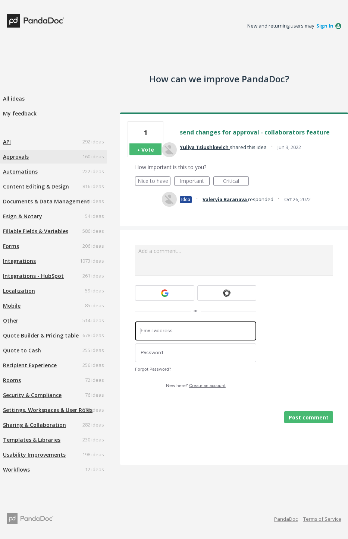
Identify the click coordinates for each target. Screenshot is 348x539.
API (7, 141)
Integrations (19, 260)
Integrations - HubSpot (33, 275)
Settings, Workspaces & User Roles (48, 409)
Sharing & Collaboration (34, 424)
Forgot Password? (153, 369)
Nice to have (154, 181)
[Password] (195, 352)
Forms (11, 246)
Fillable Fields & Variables (35, 231)
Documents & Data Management (46, 201)
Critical (236, 181)
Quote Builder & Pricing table (41, 335)
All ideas (14, 98)
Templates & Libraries (31, 439)
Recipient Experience (30, 365)
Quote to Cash (22, 350)
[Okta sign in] (227, 293)
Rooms (12, 380)
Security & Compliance (32, 395)
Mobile (12, 305)
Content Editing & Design (36, 186)
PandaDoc (286, 519)
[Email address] (195, 330)
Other (10, 320)
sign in (324, 25)
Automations (20, 171)
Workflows (16, 469)
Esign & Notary (22, 216)
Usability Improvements (34, 454)
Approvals (16, 156)
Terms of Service (322, 519)
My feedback (20, 113)
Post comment (309, 417)
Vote (147, 149)
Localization (19, 290)
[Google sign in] (164, 293)
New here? (196, 386)
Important (195, 181)
